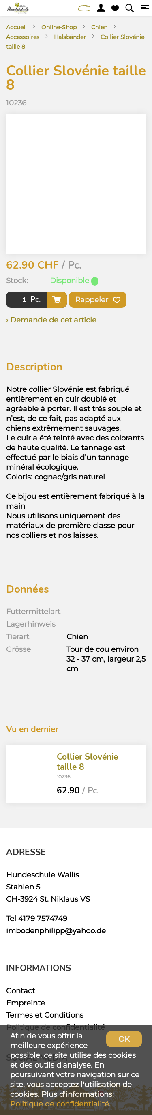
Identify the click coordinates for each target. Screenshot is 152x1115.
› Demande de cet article (51, 320)
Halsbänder (70, 37)
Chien (99, 27)
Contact (20, 990)
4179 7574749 (42, 918)
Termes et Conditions (44, 1015)
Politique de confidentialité (59, 1104)
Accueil (16, 27)
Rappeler (97, 300)
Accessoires (22, 37)
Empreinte (25, 1003)
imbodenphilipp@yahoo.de (56, 930)
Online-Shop (59, 27)
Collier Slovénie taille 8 (87, 761)
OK (124, 1039)
